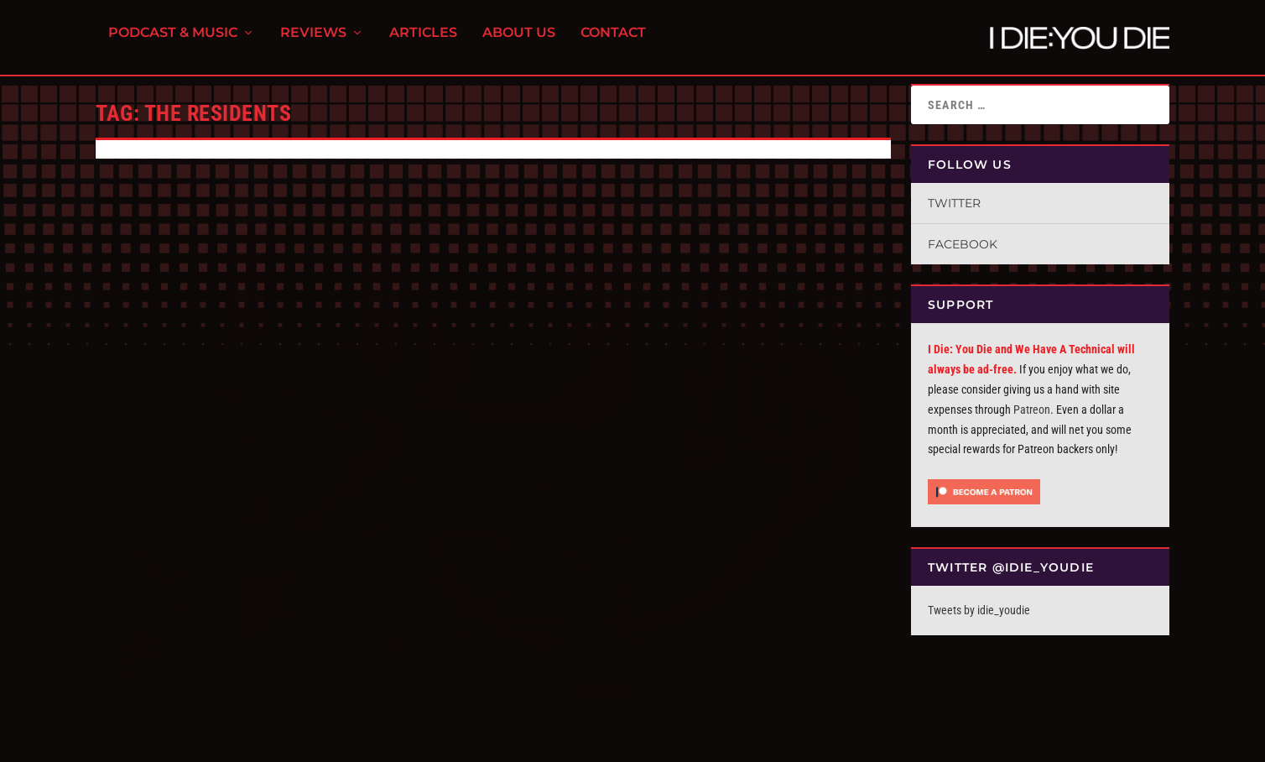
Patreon (1031, 409)
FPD (271, 742)
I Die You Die (150, 520)
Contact (613, 42)
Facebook (962, 244)
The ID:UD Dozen (275, 520)
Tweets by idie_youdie (979, 610)
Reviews (313, 42)
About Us (518, 42)
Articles (423, 42)
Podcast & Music (172, 42)
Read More (146, 623)
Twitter (954, 203)
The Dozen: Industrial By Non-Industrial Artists (278, 500)
